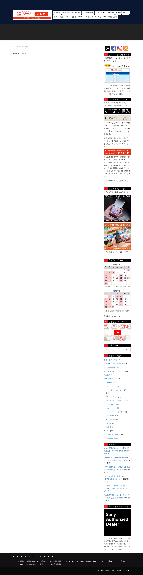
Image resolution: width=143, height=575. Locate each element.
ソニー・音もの (70, 17)
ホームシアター (112, 397)
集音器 (108, 427)
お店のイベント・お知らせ (71, 12)
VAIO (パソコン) (110, 379)
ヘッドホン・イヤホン (114, 412)
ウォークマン (111, 408)
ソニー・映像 (58, 17)
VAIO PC (125, 12)
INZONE (81, 17)
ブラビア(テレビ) (112, 386)
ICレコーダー (111, 419)
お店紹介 (57, 12)
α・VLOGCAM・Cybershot (105, 12)
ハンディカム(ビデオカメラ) (116, 400)
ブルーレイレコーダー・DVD (117, 390)
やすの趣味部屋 (88, 12)
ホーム (15, 47)
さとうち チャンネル (111, 360)
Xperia (118, 12)
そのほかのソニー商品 (93, 17)
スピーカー (110, 415)
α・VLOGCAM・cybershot (113, 371)
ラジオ (108, 423)
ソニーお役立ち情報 (110, 17)
